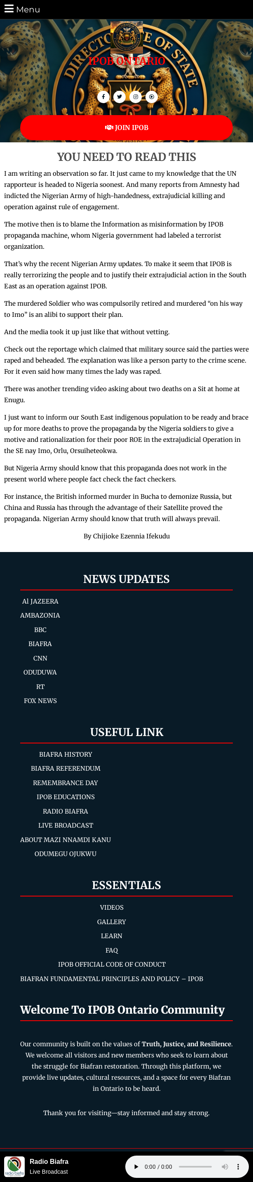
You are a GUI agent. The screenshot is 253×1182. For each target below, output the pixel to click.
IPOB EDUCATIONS (66, 797)
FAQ (111, 950)
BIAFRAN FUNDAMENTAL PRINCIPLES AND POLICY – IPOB (111, 979)
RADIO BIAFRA (65, 811)
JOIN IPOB (126, 127)
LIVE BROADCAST (65, 825)
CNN (40, 658)
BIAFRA (40, 644)
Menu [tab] (21, 8)
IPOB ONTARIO (126, 61)
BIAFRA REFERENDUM (66, 768)
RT (40, 687)
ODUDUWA (40, 672)
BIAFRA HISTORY (65, 754)
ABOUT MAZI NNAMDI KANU (65, 840)
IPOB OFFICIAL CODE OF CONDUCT (112, 964)
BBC (40, 630)
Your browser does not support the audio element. (187, 1167)
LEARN (111, 936)
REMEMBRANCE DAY (65, 783)
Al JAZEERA (40, 601)
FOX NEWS (40, 701)
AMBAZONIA (40, 615)
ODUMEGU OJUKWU (65, 854)
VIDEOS (112, 907)
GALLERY (111, 922)
